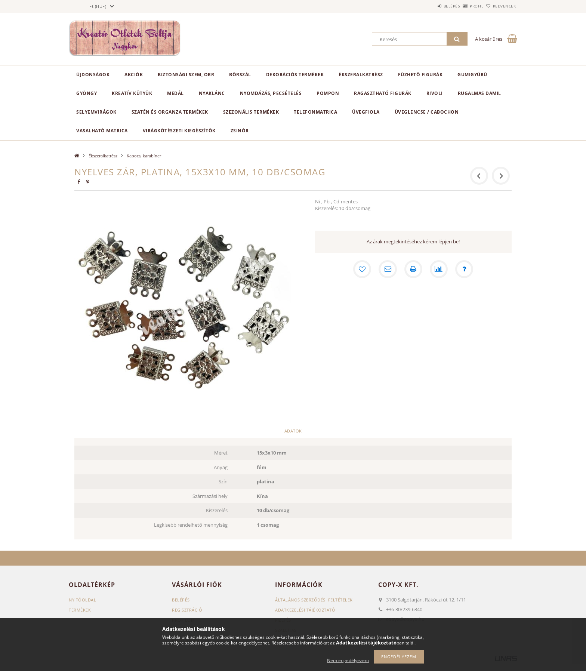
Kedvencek (500, 6)
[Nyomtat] (413, 269)
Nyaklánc (212, 93)
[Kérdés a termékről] (464, 269)
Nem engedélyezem (348, 660)
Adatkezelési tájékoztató (305, 610)
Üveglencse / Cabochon (427, 112)
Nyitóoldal (82, 600)
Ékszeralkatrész (361, 74)
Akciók (133, 74)
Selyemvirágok (96, 112)
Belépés (431, 6)
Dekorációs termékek (295, 74)
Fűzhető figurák (420, 74)
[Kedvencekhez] (362, 269)
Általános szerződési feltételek (314, 600)
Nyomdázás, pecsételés (271, 93)
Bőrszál (240, 74)
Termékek (80, 610)
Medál (175, 93)
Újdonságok (93, 74)
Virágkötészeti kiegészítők (179, 130)
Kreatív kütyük (132, 93)
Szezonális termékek (251, 112)
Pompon (328, 93)
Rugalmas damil (479, 93)
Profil (464, 6)
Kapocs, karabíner (144, 155)
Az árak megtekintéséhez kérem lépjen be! (413, 241)
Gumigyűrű (472, 74)
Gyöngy (86, 93)
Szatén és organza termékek (170, 112)
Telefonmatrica (315, 112)
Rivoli (434, 93)
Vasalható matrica (102, 130)
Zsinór (240, 130)
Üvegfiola (366, 112)
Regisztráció (187, 610)
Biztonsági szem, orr (186, 74)
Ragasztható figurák (382, 93)
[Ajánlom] (388, 269)
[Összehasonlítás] (439, 269)
